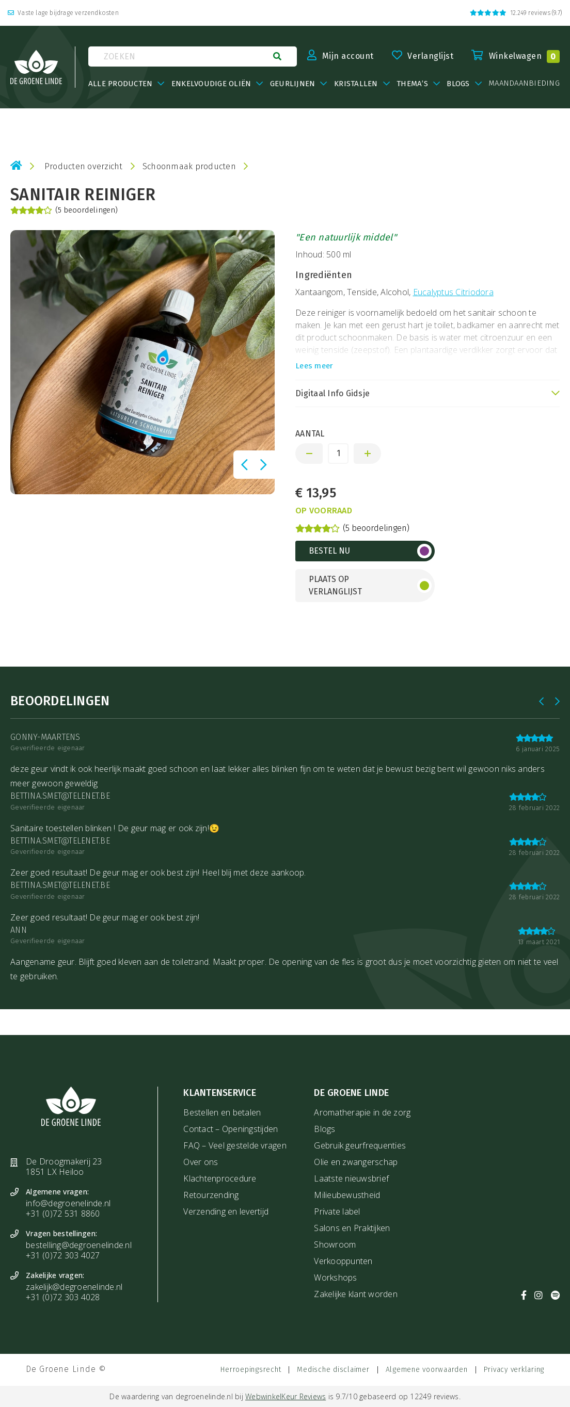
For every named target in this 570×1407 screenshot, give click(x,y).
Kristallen (356, 83)
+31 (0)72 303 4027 (63, 1255)
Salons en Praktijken (352, 1228)
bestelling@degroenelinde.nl (79, 1245)
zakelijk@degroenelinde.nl (74, 1286)
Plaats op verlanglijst (335, 585)
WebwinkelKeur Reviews (285, 1396)
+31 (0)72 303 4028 (63, 1297)
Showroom (335, 1244)
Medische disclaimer (333, 1369)
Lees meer (314, 365)
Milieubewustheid (347, 1195)
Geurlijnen (292, 83)
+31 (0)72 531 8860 (63, 1213)
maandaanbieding (524, 83)
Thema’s (412, 83)
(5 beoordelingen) (64, 210)
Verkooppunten (343, 1261)
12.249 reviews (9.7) (516, 13)
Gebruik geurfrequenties (360, 1145)
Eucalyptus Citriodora (453, 292)
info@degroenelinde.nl (68, 1203)
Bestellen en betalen (222, 1112)
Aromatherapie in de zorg (362, 1112)
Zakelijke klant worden (356, 1294)
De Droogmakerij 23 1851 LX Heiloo (64, 1166)
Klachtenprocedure (219, 1178)
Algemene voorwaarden (427, 1369)
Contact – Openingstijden (230, 1129)
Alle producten (120, 83)
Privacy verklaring (514, 1369)
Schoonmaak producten (189, 166)
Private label (337, 1211)
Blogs (324, 1129)
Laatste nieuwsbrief (351, 1178)
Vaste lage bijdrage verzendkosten (63, 13)
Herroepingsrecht (250, 1369)
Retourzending (211, 1195)
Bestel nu (329, 551)
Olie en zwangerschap (356, 1162)
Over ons (200, 1162)
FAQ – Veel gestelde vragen (235, 1145)
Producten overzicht (83, 166)
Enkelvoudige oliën (211, 83)
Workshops (335, 1277)
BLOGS (458, 83)
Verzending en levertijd (225, 1211)
